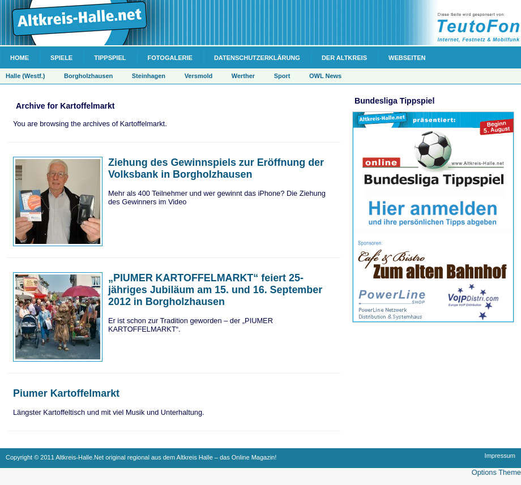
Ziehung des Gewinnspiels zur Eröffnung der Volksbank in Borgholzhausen (216, 168)
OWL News (325, 75)
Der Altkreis (344, 57)
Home (19, 57)
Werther (243, 75)
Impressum (500, 455)
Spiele (61, 57)
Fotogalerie (170, 57)
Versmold (199, 75)
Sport (282, 75)
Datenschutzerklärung (257, 57)
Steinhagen (148, 75)
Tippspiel (110, 57)
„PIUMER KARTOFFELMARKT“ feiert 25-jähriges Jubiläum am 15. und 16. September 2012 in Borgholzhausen (215, 289)
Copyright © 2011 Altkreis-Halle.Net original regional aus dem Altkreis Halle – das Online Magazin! (141, 457)
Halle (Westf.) (25, 75)
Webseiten (406, 57)
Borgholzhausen (88, 75)
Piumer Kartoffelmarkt (66, 393)
